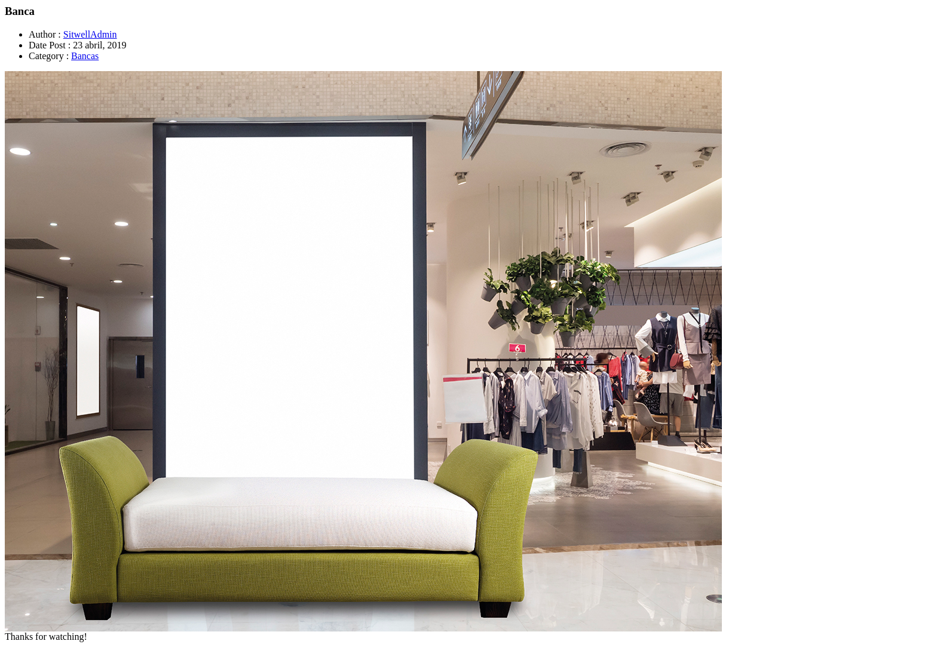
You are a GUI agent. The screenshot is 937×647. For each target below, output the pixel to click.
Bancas (85, 56)
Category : (49, 56)
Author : (45, 34)
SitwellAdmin (90, 34)
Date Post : (50, 45)
